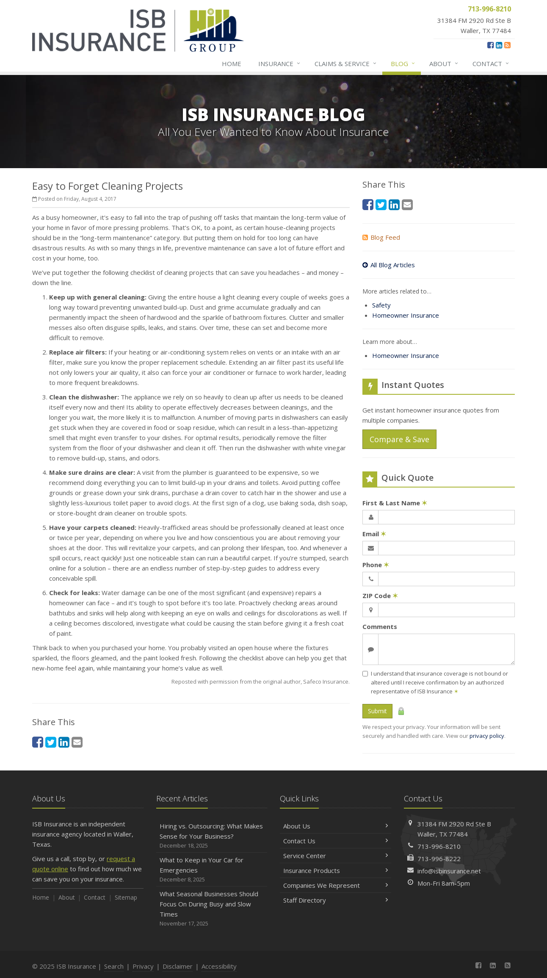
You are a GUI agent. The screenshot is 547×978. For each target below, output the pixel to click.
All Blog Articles (388, 264)
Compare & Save (399, 439)
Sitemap (126, 897)
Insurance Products (335, 870)
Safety (381, 305)
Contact (491, 63)
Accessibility (219, 966)
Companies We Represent (335, 885)
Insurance (279, 63)
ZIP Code (380, 595)
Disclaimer (178, 966)
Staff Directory (335, 900)
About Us (335, 826)
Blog (403, 63)
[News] (507, 45)
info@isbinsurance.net (449, 871)
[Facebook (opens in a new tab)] (490, 45)
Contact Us (335, 841)
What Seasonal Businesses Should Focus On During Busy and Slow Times (212, 908)
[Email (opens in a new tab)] (77, 742)
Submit (377, 711)
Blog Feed (381, 237)
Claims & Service (346, 63)
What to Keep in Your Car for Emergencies (212, 870)
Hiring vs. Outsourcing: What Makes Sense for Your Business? (212, 836)
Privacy (143, 966)
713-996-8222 (439, 858)
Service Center (335, 855)
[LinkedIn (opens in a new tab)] (499, 45)
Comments (379, 626)
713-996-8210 (439, 846)
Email (374, 533)
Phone (375, 564)
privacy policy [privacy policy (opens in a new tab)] (487, 736)
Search (114, 966)
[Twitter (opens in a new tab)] (50, 742)
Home (231, 63)
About (444, 63)
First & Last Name (394, 503)
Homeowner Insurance (405, 315)
